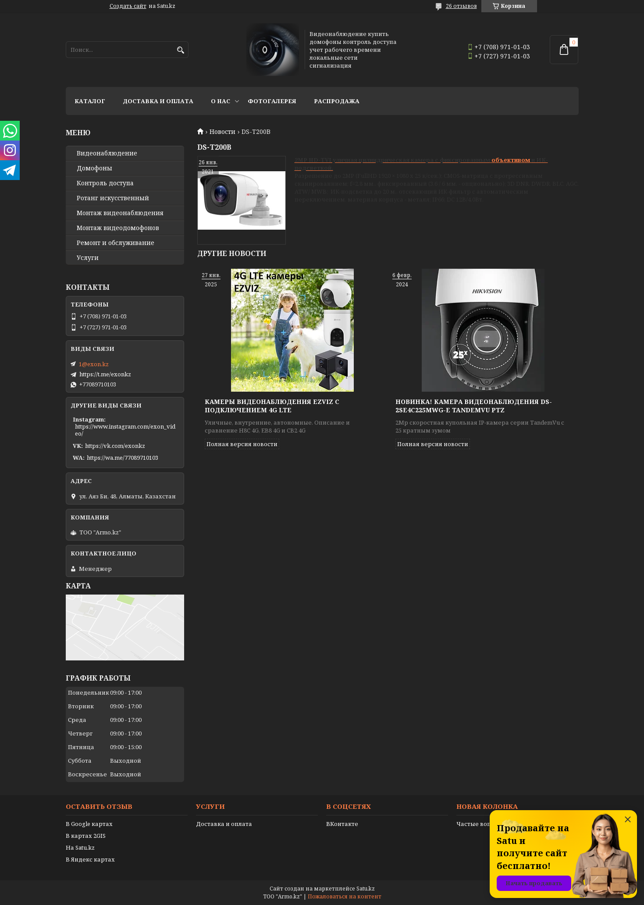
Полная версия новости (242, 444)
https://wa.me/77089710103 (122, 457)
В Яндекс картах (90, 859)
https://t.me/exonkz (105, 374)
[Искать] (181, 50)
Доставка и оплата (158, 101)
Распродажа (336, 101)
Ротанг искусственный (113, 198)
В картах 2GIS (86, 836)
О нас (220, 101)
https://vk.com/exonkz (115, 445)
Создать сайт (128, 6)
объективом (510, 160)
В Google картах (89, 824)
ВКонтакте (342, 824)
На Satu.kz (80, 847)
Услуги (88, 258)
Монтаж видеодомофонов (118, 228)
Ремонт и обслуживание (115, 243)
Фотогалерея (272, 101)
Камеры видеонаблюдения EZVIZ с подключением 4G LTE (272, 405)
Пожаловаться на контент (344, 896)
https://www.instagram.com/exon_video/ (125, 430)
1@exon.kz (94, 364)
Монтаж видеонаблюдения (120, 213)
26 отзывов (461, 6)
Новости (222, 131)
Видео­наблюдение (107, 153)
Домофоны (94, 168)
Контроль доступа (105, 183)
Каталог (90, 101)
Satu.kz (365, 888)
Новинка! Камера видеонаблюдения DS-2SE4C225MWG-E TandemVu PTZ (473, 405)
